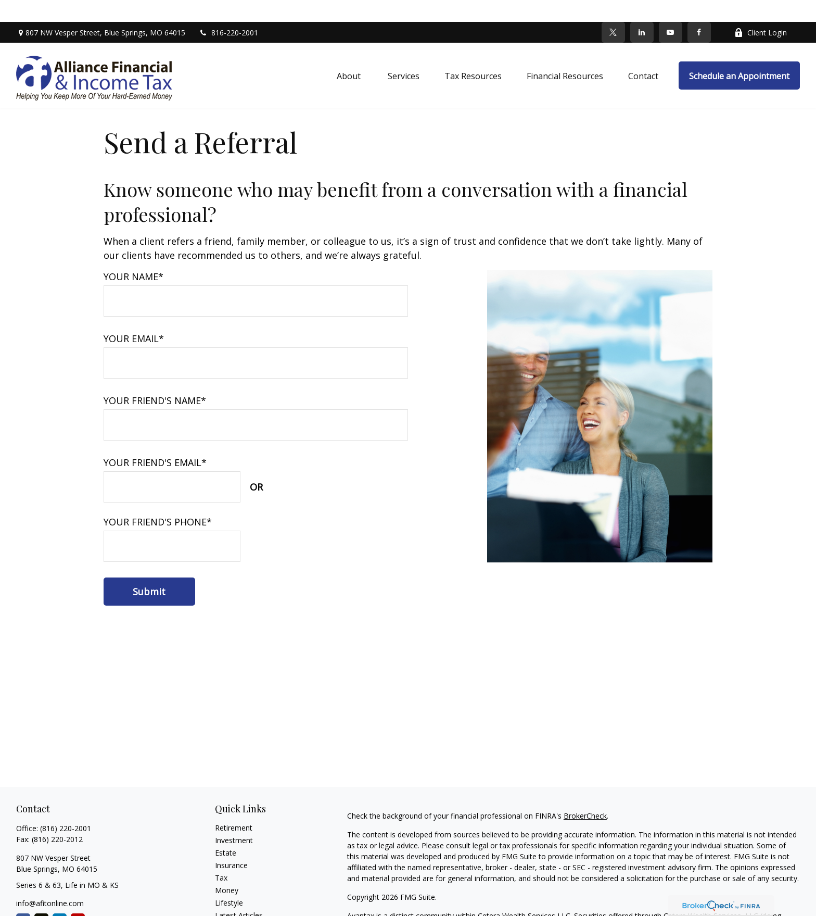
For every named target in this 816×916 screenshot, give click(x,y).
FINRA (591, 905)
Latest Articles (239, 893)
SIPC (612, 905)
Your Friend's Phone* (158, 500)
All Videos (231, 906)
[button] (349, 54)
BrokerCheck (585, 794)
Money (226, 868)
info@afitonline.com (50, 881)
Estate (225, 831)
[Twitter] (613, 10)
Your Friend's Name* (155, 378)
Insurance (231, 843)
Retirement (233, 806)
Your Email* (134, 316)
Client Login (760, 11)
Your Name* (133, 254)
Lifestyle (229, 881)
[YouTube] (670, 10)
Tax (221, 856)
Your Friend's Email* (155, 440)
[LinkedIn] (642, 10)
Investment (234, 818)
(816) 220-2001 (65, 806)
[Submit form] (149, 570)
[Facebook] (699, 10)
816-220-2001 (228, 11)
